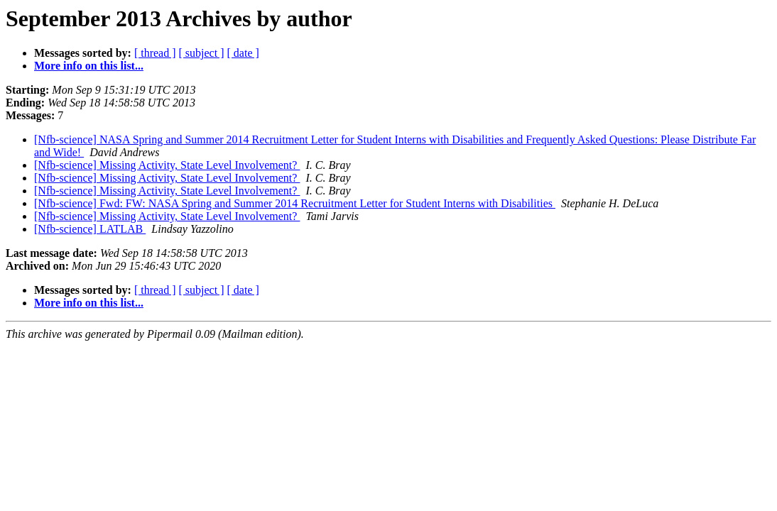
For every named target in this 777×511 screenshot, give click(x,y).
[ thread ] (155, 53)
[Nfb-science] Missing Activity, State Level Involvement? (167, 165)
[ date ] (243, 53)
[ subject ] (201, 53)
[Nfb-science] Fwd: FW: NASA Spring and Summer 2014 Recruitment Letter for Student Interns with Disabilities (294, 203)
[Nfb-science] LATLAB (90, 229)
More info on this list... (88, 66)
